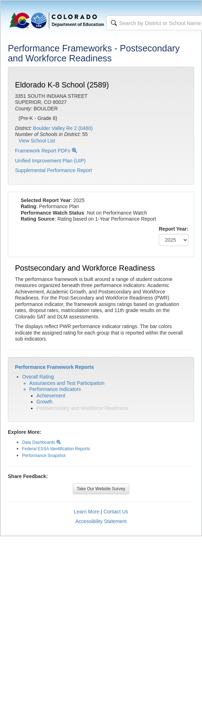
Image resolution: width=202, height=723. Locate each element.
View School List (37, 141)
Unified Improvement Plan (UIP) (50, 161)
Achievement (50, 395)
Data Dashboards (41, 442)
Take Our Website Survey (101, 488)
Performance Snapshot (44, 455)
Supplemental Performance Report (53, 170)
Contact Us (115, 511)
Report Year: (173, 229)
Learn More (87, 511)
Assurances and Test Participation (67, 383)
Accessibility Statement (101, 521)
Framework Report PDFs (46, 151)
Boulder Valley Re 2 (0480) (63, 128)
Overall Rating (38, 377)
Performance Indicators (55, 389)
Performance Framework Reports (54, 367)
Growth (44, 402)
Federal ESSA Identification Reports (56, 448)
